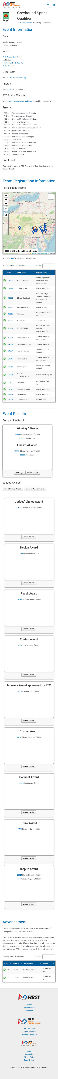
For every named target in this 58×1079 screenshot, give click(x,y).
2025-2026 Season (24, 23)
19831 (10, 344)
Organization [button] (41, 272)
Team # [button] (9, 272)
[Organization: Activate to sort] (45, 272)
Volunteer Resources (29, 1035)
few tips (10, 258)
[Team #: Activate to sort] (9, 272)
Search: (38, 266)
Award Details (28, 537)
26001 (10, 375)
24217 (10, 359)
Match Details (32, 472)
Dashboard (29, 1010)
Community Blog (29, 1007)
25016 (10, 367)
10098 (10, 298)
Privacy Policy (28, 1057)
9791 (11, 288)
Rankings (19, 472)
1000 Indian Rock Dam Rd (13, 63)
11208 (10, 307)
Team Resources (29, 1032)
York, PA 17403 (9, 66)
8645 (11, 280)
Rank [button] (6, 963)
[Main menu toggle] (47, 5)
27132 (10, 383)
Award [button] (45, 963)
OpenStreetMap (42, 253)
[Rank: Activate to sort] (7, 963)
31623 (10, 389)
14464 (10, 320)
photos (9, 89)
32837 (10, 399)
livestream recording (18, 78)
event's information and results (21, 101)
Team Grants (29, 1060)
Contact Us (29, 1054)
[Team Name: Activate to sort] (26, 272)
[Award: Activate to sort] (48, 963)
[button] (54, 5)
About (29, 1051)
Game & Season (29, 1029)
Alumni (29, 1005)
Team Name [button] (21, 272)
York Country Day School (12, 57)
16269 (10, 328)
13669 (10, 314)
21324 (10, 351)
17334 (10, 338)
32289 (10, 394)
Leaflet (33, 253)
